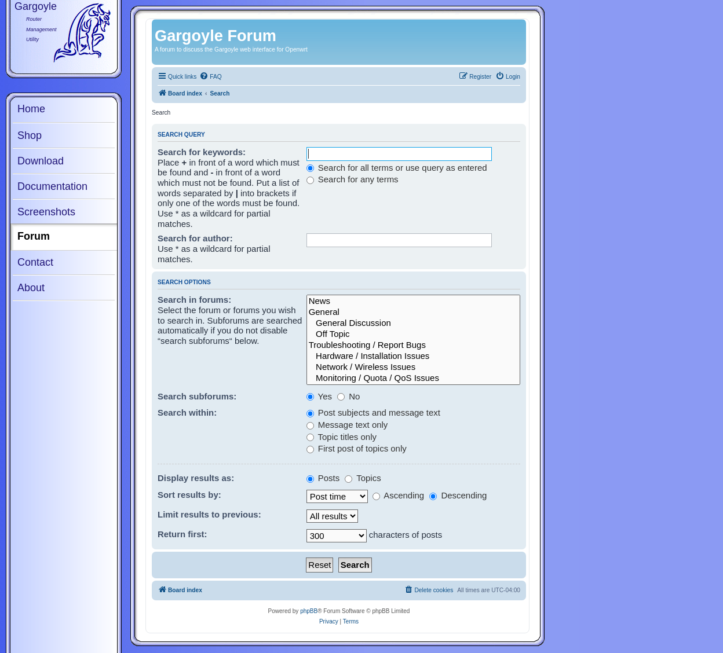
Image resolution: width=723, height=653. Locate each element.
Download (40, 161)
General (413, 312)
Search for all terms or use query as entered (396, 168)
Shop (29, 135)
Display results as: (196, 478)
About (31, 288)
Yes (319, 396)
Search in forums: (194, 300)
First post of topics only (356, 448)
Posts (323, 478)
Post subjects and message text (373, 412)
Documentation (52, 186)
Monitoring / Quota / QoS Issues (413, 378)
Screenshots (46, 212)
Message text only (347, 425)
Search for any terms (352, 179)
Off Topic (413, 334)
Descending (458, 495)
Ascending (398, 495)
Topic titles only (341, 437)
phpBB (308, 611)
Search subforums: (197, 396)
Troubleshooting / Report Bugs (413, 345)
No (348, 396)
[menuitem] (210, 77)
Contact (35, 262)
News (413, 301)
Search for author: (195, 238)
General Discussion (413, 323)
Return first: (182, 534)
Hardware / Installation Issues (413, 356)
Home (31, 109)
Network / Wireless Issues (413, 367)
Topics (363, 478)
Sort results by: (189, 495)
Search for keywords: (202, 152)
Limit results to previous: (209, 514)
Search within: (187, 412)
